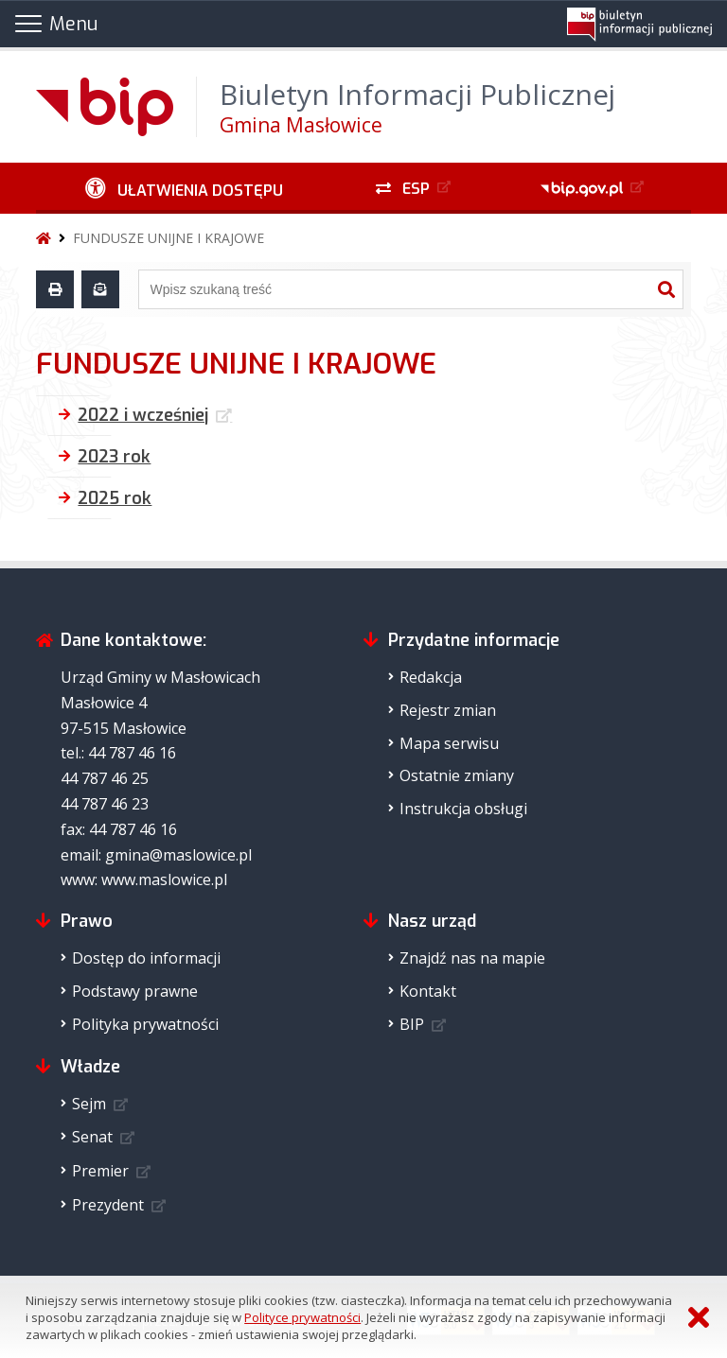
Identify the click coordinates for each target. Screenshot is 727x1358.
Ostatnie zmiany (456, 775)
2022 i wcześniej (143, 415)
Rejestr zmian (447, 710)
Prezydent (108, 1204)
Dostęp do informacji (146, 958)
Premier (100, 1170)
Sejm (89, 1103)
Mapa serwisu (449, 743)
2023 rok (114, 456)
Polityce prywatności (302, 1317)
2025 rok (114, 498)
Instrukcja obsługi (463, 808)
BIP (411, 1024)
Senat (92, 1136)
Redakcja (430, 677)
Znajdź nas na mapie (472, 958)
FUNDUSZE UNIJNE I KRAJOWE (168, 238)
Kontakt (427, 991)
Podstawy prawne (135, 991)
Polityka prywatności (145, 1024)
